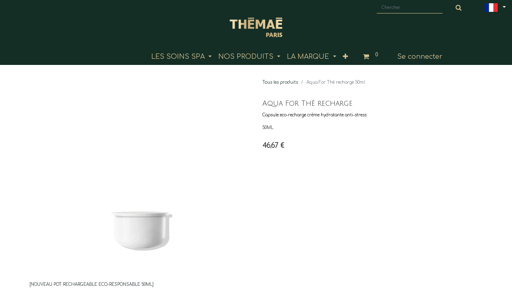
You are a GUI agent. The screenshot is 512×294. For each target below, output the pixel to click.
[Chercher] (459, 8)
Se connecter (420, 56)
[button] (345, 57)
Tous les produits (280, 82)
